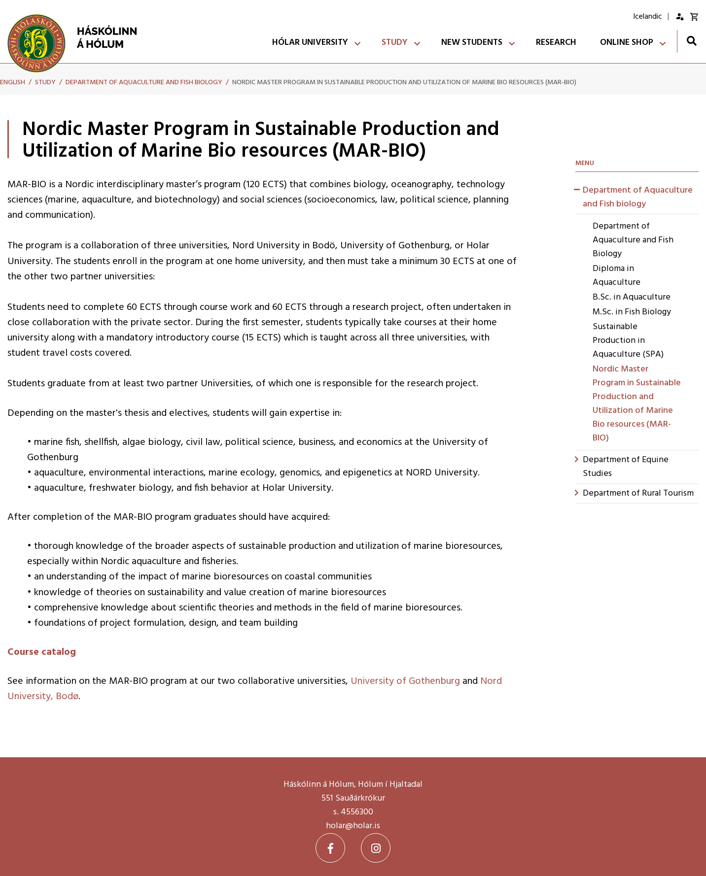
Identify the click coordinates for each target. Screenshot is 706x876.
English (12, 82)
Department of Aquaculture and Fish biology (144, 82)
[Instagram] (375, 848)
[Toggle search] (691, 41)
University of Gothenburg (405, 681)
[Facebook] (330, 848)
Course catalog (41, 652)
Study (45, 82)
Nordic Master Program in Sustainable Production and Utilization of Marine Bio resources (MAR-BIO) (404, 82)
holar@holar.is (353, 826)
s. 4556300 (353, 812)
